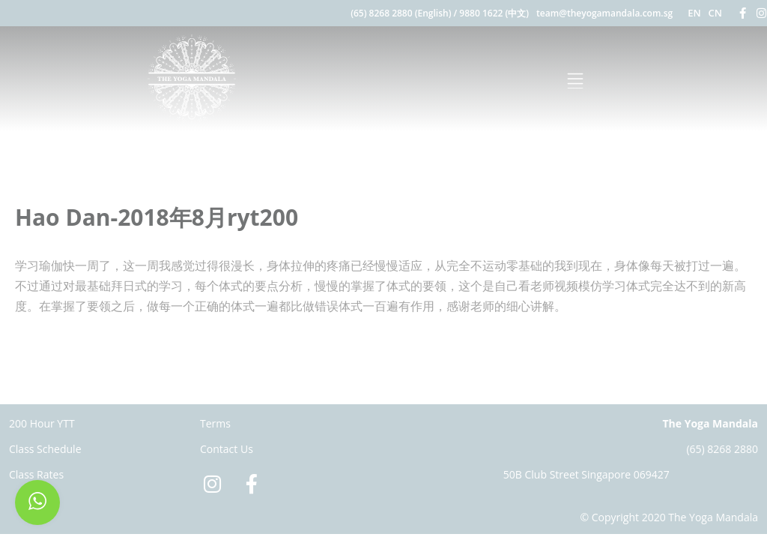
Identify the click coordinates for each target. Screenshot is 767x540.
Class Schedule (45, 449)
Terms (215, 423)
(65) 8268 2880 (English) (401, 13)
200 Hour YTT (42, 423)
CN (715, 13)
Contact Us (226, 449)
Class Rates (36, 474)
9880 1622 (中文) (494, 13)
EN (694, 13)
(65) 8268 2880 (722, 449)
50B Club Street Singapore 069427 (586, 474)
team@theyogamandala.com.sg (604, 13)
